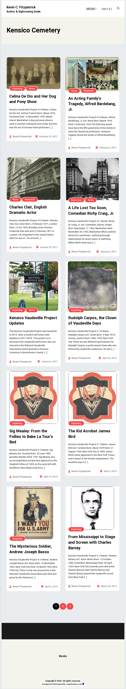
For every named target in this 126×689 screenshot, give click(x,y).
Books (63, 656)
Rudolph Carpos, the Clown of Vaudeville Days (92, 321)
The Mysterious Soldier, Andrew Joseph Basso (30, 549)
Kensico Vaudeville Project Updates (33, 321)
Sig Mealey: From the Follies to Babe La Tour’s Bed (31, 436)
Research (89, 90)
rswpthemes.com (74, 684)
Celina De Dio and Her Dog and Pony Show (32, 99)
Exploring (17, 88)
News (32, 88)
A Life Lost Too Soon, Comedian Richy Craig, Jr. (91, 211)
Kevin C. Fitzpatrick (21, 7)
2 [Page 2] (63, 606)
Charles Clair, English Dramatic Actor (28, 210)
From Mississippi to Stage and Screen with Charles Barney (91, 542)
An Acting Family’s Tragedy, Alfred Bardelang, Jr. (92, 104)
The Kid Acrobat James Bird (89, 434)
